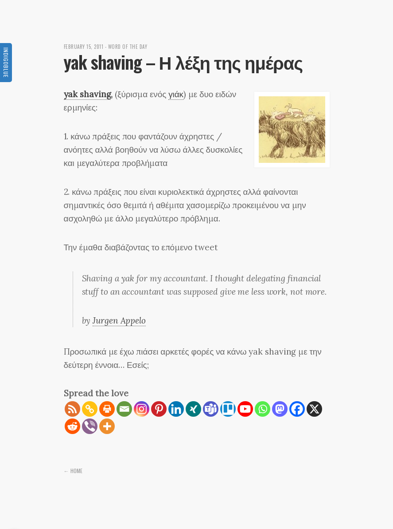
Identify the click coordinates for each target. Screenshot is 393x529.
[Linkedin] (176, 409)
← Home (73, 470)
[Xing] (193, 409)
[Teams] (210, 409)
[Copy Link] (89, 409)
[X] (314, 409)
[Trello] (228, 409)
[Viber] (89, 426)
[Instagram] (141, 409)
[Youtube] (245, 409)
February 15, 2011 (84, 46)
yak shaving (87, 94)
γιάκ (175, 94)
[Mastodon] (280, 409)
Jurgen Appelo (119, 320)
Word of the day (128, 46)
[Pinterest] (159, 409)
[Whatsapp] (262, 409)
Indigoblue (6, 62)
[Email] (124, 409)
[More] (107, 426)
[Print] (107, 409)
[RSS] (72, 409)
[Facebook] (297, 409)
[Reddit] (72, 426)
